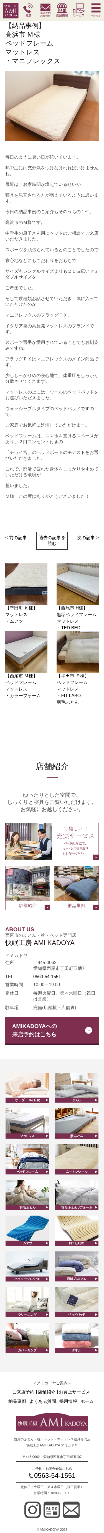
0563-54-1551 (47, 976)
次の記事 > (88, 537)
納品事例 (17, 1401)
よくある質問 (42, 1401)
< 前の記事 (16, 537)
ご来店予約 (23, 1392)
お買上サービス (74, 1392)
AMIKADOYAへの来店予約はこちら (34, 1030)
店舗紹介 (46, 1392)
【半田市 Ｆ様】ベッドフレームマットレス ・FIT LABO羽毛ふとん (73, 689)
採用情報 (68, 1401)
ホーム (87, 1401)
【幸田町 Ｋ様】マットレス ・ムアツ (21, 615)
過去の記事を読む (52, 540)
